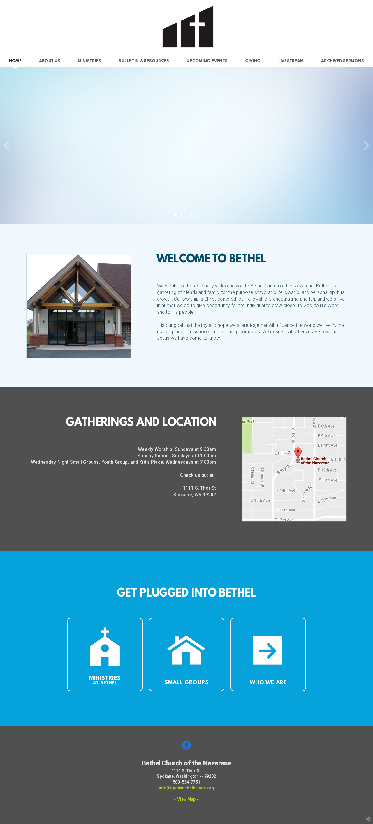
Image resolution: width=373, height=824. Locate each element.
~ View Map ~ (186, 799)
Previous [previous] (6, 145)
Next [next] (366, 145)
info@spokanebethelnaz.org (186, 788)
